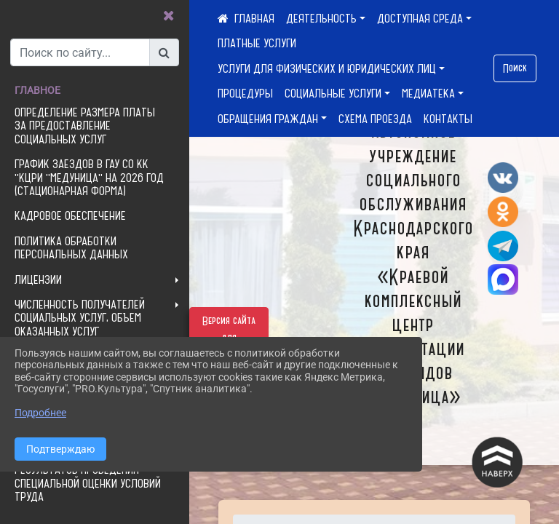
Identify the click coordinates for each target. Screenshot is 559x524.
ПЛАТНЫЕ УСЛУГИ (257, 43)
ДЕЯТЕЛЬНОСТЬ (321, 18)
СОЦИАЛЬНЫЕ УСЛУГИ (333, 93)
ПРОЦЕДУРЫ (245, 93)
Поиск (515, 68)
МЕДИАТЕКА (428, 93)
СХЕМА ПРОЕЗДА (375, 118)
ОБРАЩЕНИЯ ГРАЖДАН (268, 118)
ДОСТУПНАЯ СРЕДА (420, 18)
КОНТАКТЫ (448, 118)
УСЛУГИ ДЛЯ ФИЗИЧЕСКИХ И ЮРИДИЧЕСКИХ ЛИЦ (327, 68)
